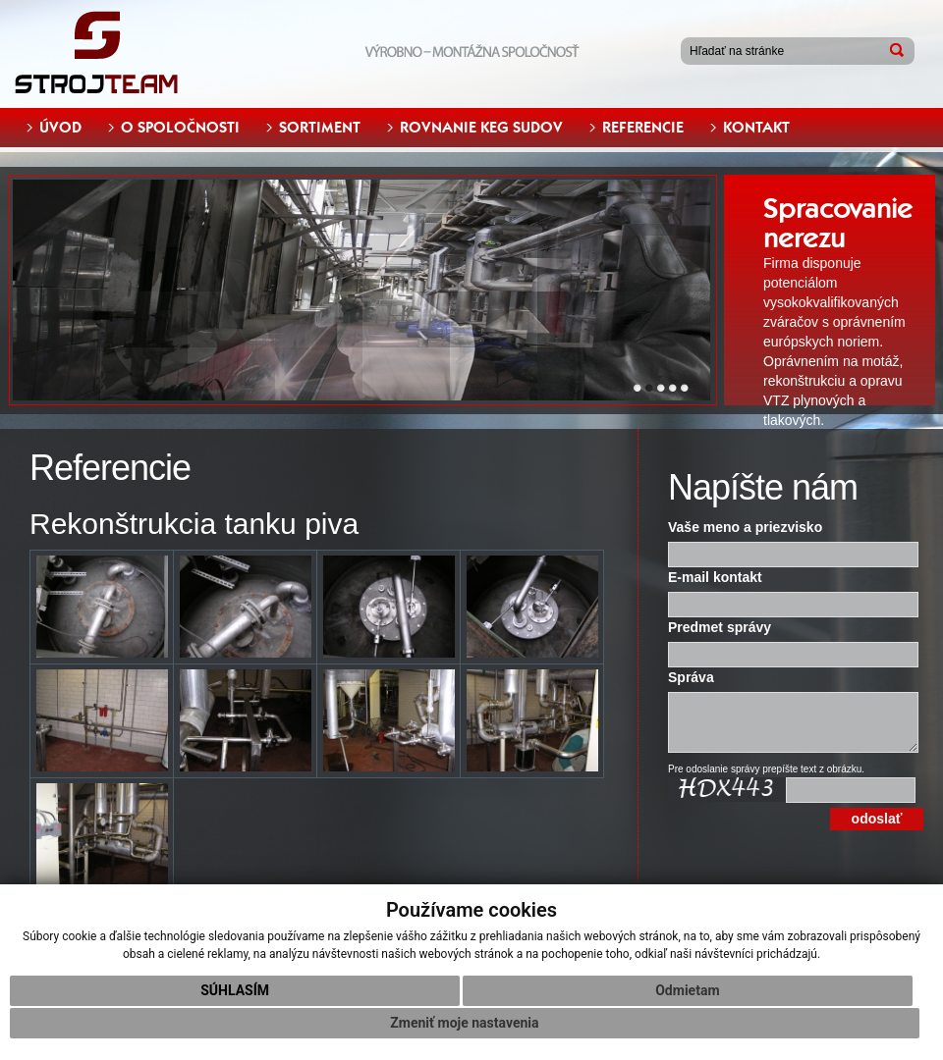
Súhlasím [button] (234, 990)
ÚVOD (60, 127)
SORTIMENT (320, 127)
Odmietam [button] (687, 990)
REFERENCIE (643, 127)
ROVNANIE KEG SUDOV (481, 127)
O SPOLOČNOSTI (180, 127)
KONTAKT (756, 127)
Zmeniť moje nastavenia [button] (464, 1023)
